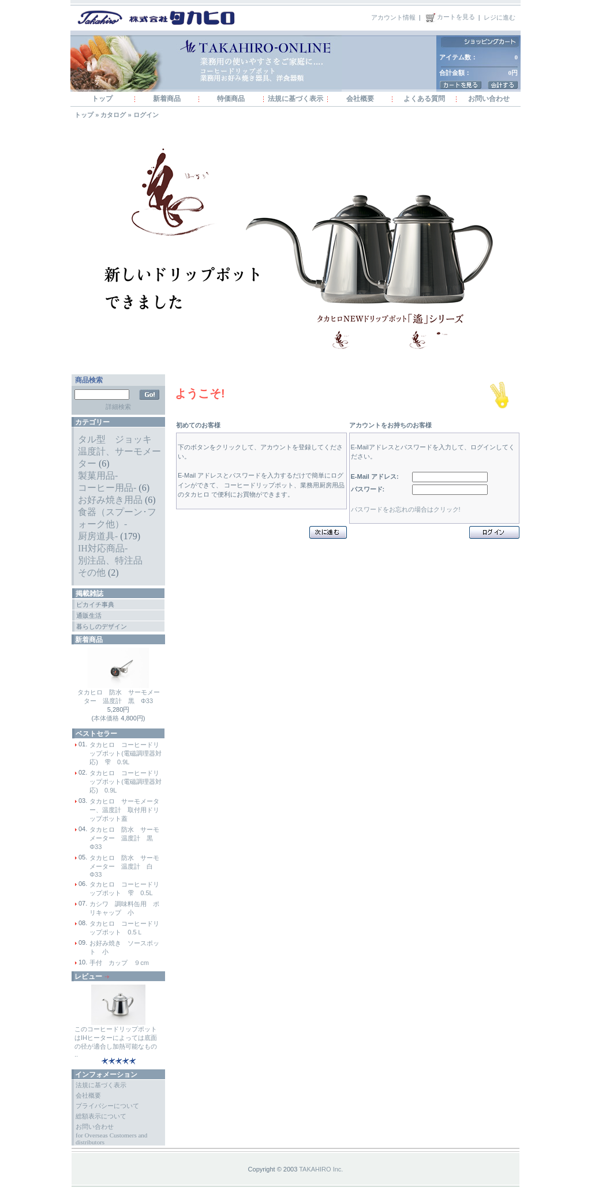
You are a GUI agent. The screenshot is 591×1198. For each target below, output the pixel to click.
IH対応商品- (103, 548)
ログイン (146, 114)
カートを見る (449, 16)
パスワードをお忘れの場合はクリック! (406, 509)
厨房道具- (98, 536)
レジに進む (499, 16)
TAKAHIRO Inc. (321, 1169)
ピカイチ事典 (95, 604)
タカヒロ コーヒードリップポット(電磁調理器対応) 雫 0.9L (125, 753)
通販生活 (89, 615)
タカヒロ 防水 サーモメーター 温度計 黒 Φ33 (124, 838)
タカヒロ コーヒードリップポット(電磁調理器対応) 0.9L (125, 781)
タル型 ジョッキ (115, 439)
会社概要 (360, 99)
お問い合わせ (489, 99)
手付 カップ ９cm (119, 962)
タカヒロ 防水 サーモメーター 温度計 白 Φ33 (124, 866)
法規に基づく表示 (295, 99)
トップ (102, 99)
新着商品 (167, 99)
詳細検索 (118, 406)
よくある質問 (424, 99)
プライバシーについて (107, 1105)
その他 (92, 572)
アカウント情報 (393, 16)
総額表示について (101, 1116)
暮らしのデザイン (101, 626)
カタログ (113, 114)
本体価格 (106, 718)
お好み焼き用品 (110, 500)
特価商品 (231, 99)
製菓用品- (98, 475)
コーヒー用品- (107, 488)
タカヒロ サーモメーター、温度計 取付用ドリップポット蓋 (124, 810)
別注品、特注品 (110, 560)
